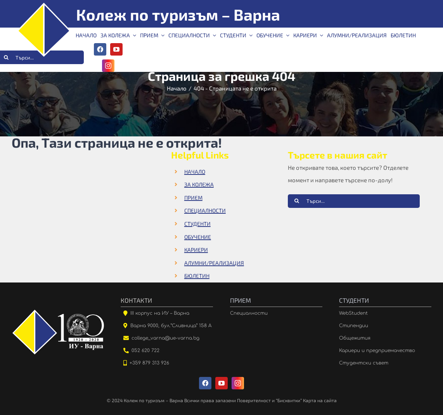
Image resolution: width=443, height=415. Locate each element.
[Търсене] (297, 201)
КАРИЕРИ (196, 249)
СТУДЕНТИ (197, 223)
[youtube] (116, 49)
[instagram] (108, 65)
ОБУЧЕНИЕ (197, 237)
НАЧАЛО (194, 171)
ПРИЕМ (193, 197)
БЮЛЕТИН (196, 275)
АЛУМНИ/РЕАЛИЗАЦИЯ (214, 263)
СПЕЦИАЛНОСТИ (205, 210)
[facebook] (100, 49)
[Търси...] (354, 201)
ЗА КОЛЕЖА (199, 184)
